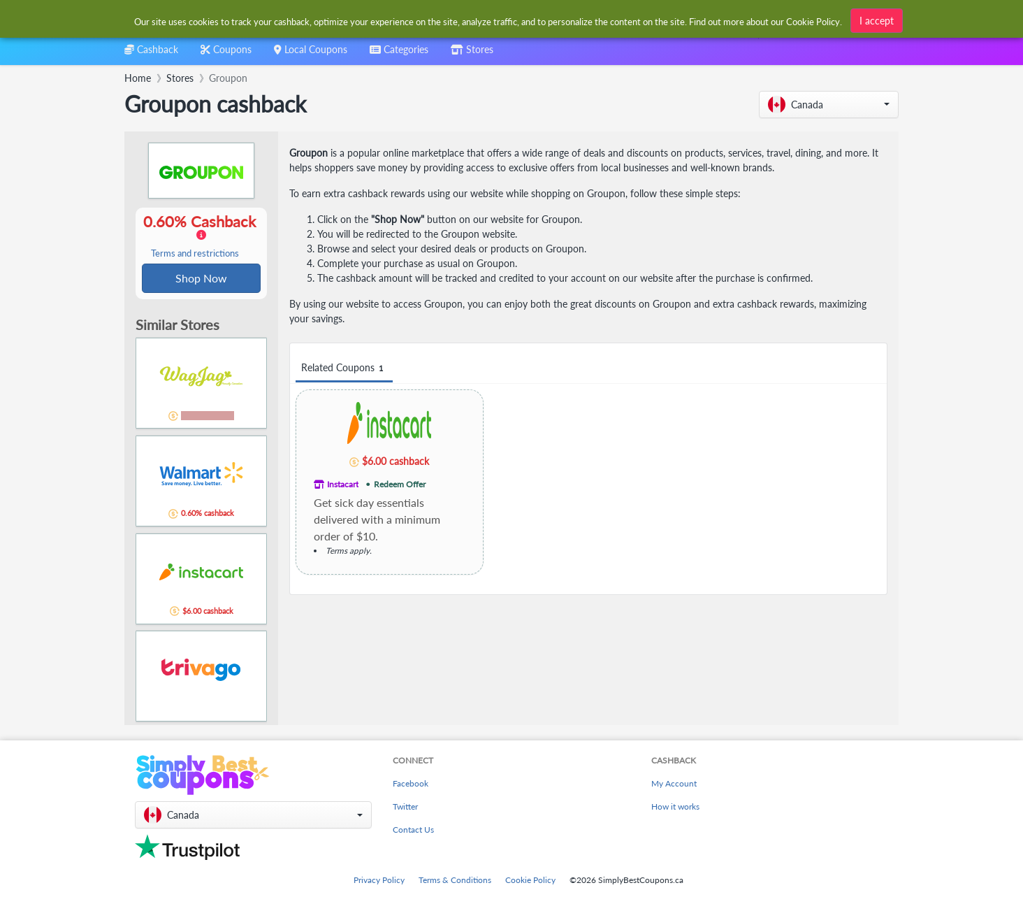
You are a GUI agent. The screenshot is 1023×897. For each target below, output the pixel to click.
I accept (876, 19)
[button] (829, 104)
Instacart (342, 484)
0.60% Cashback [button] (201, 236)
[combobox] (399, 54)
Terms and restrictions (195, 254)
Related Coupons (344, 368)
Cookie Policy (530, 880)
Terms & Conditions (455, 880)
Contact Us (413, 829)
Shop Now (201, 278)
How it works (675, 806)
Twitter (405, 806)
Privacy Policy (379, 880)
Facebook (410, 783)
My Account (674, 783)
